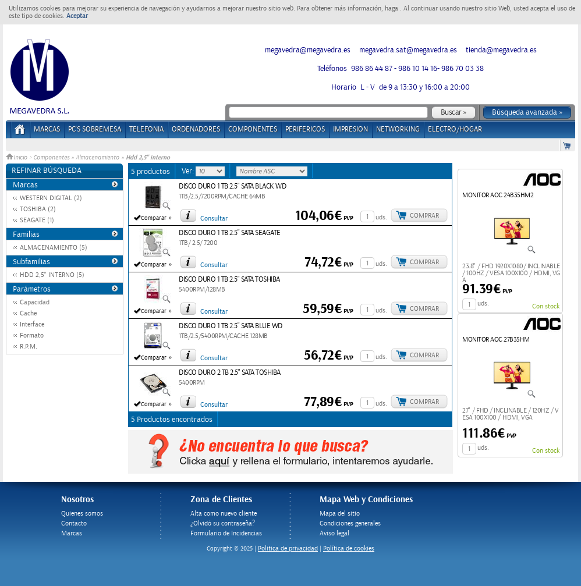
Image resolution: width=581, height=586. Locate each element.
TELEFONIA (146, 129)
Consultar (214, 218)
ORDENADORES (196, 129)
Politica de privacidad (288, 548)
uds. (381, 217)
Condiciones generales (350, 523)
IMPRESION (350, 129)
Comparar (153, 218)
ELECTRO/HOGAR (455, 129)
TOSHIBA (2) (38, 209)
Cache (28, 313)
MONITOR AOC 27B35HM (496, 339)
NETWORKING (398, 129)
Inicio (17, 157)
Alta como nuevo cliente (223, 513)
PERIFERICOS (305, 129)
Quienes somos (82, 513)
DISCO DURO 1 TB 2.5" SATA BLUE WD (230, 326)
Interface (32, 324)
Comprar (424, 215)
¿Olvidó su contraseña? (222, 523)
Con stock (545, 306)
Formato (32, 335)
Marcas (47, 129)
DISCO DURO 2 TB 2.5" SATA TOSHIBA (230, 372)
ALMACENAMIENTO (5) (53, 247)
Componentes (51, 157)
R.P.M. (28, 346)
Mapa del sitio (340, 513)
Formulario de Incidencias (226, 533)
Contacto (74, 523)
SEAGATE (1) (37, 220)
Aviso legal (334, 533)
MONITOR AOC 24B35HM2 (497, 195)
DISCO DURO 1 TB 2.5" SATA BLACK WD (232, 186)
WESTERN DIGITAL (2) (51, 198)
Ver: (189, 171)
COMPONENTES (252, 129)
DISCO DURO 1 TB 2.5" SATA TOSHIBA (229, 279)
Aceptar (77, 16)
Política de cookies (348, 548)
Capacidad (34, 302)
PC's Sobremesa (94, 129)
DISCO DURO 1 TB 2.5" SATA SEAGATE (230, 233)
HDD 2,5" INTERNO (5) (52, 275)
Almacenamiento (97, 157)
